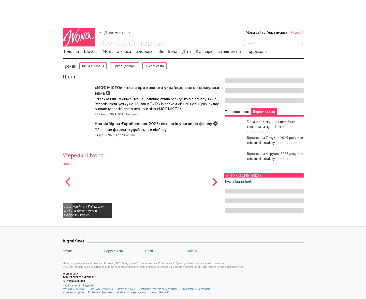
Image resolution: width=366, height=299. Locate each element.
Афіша (68, 251)
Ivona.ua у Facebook (74, 289)
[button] (68, 189)
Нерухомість (113, 251)
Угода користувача (74, 292)
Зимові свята (154, 66)
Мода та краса (116, 51)
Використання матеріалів (195, 289)
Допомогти (115, 32)
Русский (297, 32)
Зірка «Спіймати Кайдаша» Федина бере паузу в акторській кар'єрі (84, 210)
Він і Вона (167, 51)
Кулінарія (204, 51)
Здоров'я (144, 51)
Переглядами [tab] (264, 111)
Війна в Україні (93, 66)
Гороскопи (257, 51)
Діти (186, 51)
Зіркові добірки (124, 66)
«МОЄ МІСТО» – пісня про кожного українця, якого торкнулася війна (157, 90)
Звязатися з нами (126, 289)
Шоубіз (91, 51)
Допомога (94, 289)
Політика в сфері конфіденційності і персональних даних (122, 292)
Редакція (88, 285)
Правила (108, 289)
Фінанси (192, 251)
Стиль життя (230, 51)
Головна (71, 51)
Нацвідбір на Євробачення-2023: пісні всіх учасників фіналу (156, 123)
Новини (131, 114)
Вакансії (164, 292)
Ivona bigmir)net (238, 181)
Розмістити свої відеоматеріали (158, 289)
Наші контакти (71, 285)
